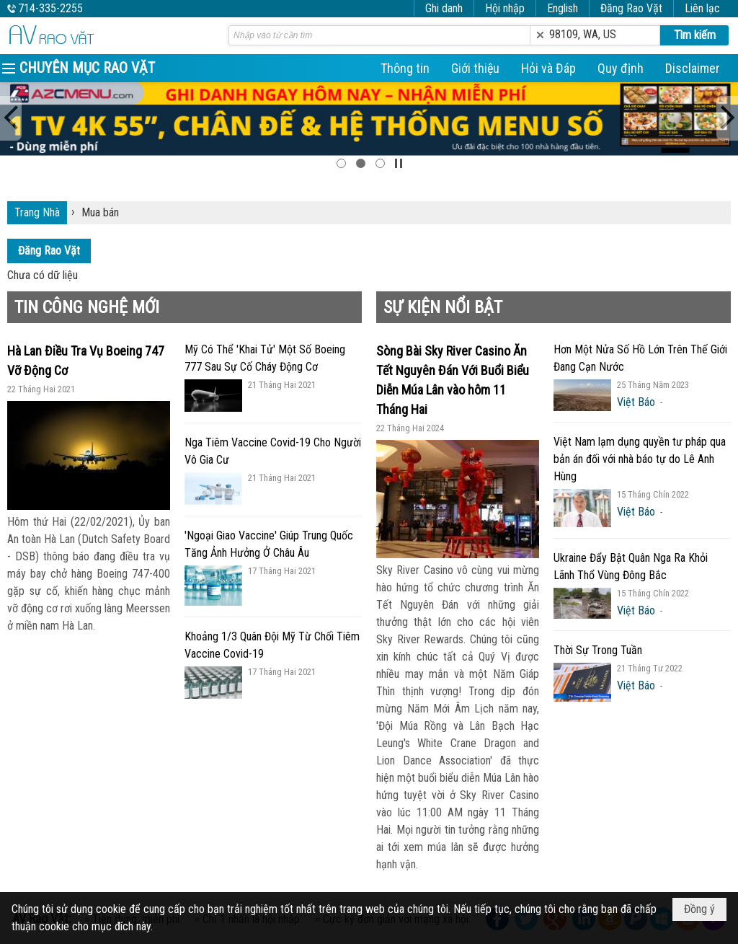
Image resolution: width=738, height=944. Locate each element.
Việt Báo (636, 402)
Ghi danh (444, 8)
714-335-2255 (50, 8)
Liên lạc (702, 8)
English (562, 8)
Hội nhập (505, 8)
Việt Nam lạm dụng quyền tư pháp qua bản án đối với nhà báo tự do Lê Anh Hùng (640, 459)
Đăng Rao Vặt (631, 8)
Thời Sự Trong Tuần (598, 650)
